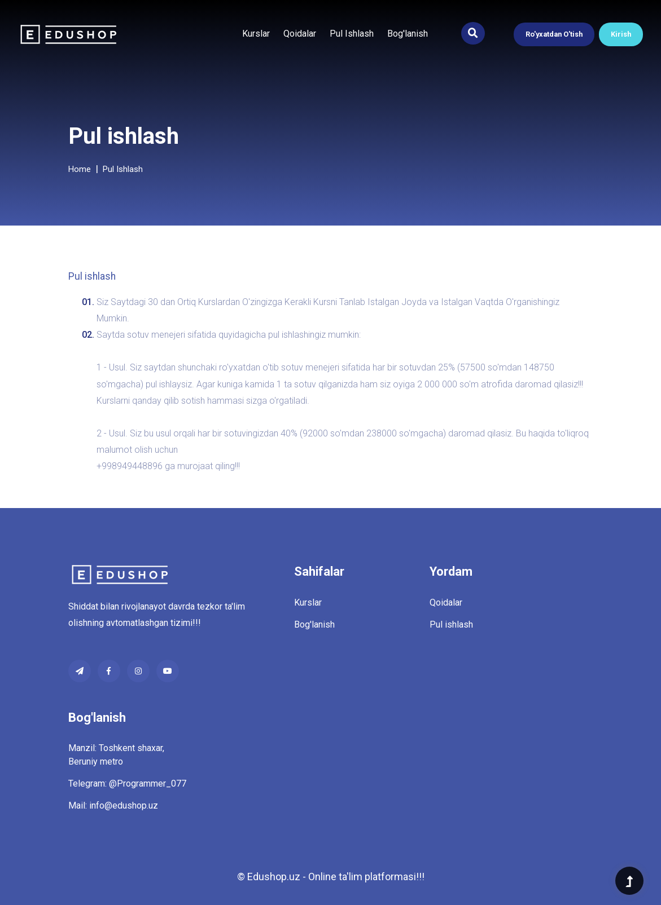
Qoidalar (299, 33)
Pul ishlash (352, 33)
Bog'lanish (407, 33)
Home (79, 169)
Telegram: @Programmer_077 (127, 783)
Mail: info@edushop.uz (113, 805)
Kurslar (256, 33)
